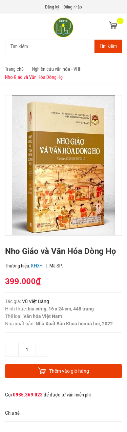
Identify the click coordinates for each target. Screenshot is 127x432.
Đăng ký (52, 6)
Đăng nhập (72, 6)
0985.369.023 (28, 395)
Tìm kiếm (108, 46)
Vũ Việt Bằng (35, 301)
